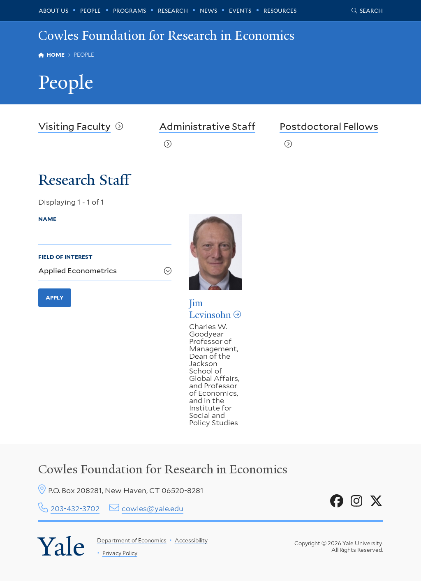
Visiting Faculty (74, 126)
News (208, 10)
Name (47, 218)
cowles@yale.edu (152, 508)
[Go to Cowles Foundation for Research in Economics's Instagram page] (356, 501)
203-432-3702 (75, 508)
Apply (55, 297)
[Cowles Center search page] (367, 11)
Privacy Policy (119, 553)
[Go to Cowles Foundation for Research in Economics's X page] (376, 501)
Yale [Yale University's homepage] (61, 546)
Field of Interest (65, 257)
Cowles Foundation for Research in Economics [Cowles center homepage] (162, 469)
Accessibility (190, 540)
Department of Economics (132, 540)
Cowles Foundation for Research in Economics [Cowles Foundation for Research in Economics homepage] (166, 35)
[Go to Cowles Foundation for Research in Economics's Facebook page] (336, 501)
